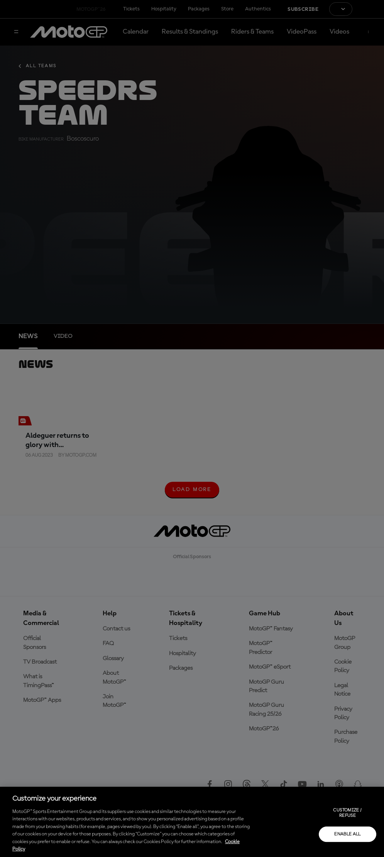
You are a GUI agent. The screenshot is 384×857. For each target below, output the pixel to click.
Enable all (347, 834)
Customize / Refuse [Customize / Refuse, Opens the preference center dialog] (347, 813)
